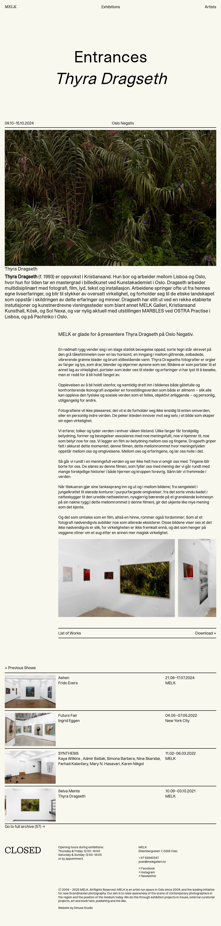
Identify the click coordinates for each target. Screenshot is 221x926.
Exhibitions (110, 7)
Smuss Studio (83, 908)
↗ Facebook (147, 868)
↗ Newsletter (147, 876)
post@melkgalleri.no (152, 862)
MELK (11, 6)
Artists (210, 7)
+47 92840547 (149, 858)
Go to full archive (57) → (25, 826)
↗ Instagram (147, 872)
